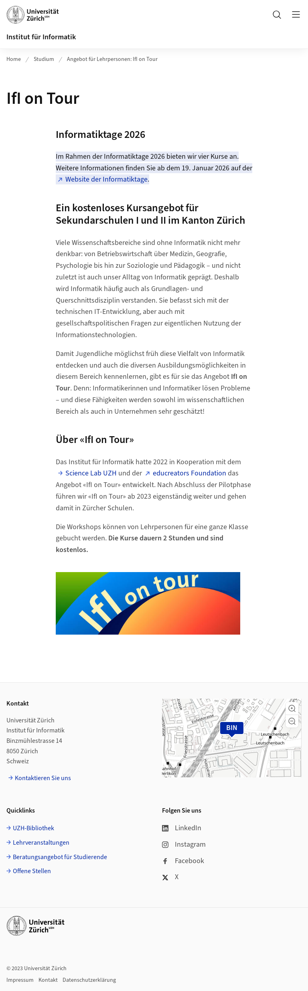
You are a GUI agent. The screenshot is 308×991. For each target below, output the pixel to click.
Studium (44, 59)
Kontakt (48, 980)
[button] (292, 708)
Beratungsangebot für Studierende (60, 857)
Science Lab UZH (91, 473)
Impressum (20, 980)
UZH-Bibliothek (33, 828)
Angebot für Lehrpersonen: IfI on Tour (112, 59)
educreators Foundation (189, 473)
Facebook (183, 861)
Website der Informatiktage (106, 179)
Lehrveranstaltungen (41, 842)
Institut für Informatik (41, 37)
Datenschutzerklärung (89, 980)
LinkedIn (181, 828)
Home (13, 59)
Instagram (184, 844)
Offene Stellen (32, 871)
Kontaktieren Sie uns (43, 778)
